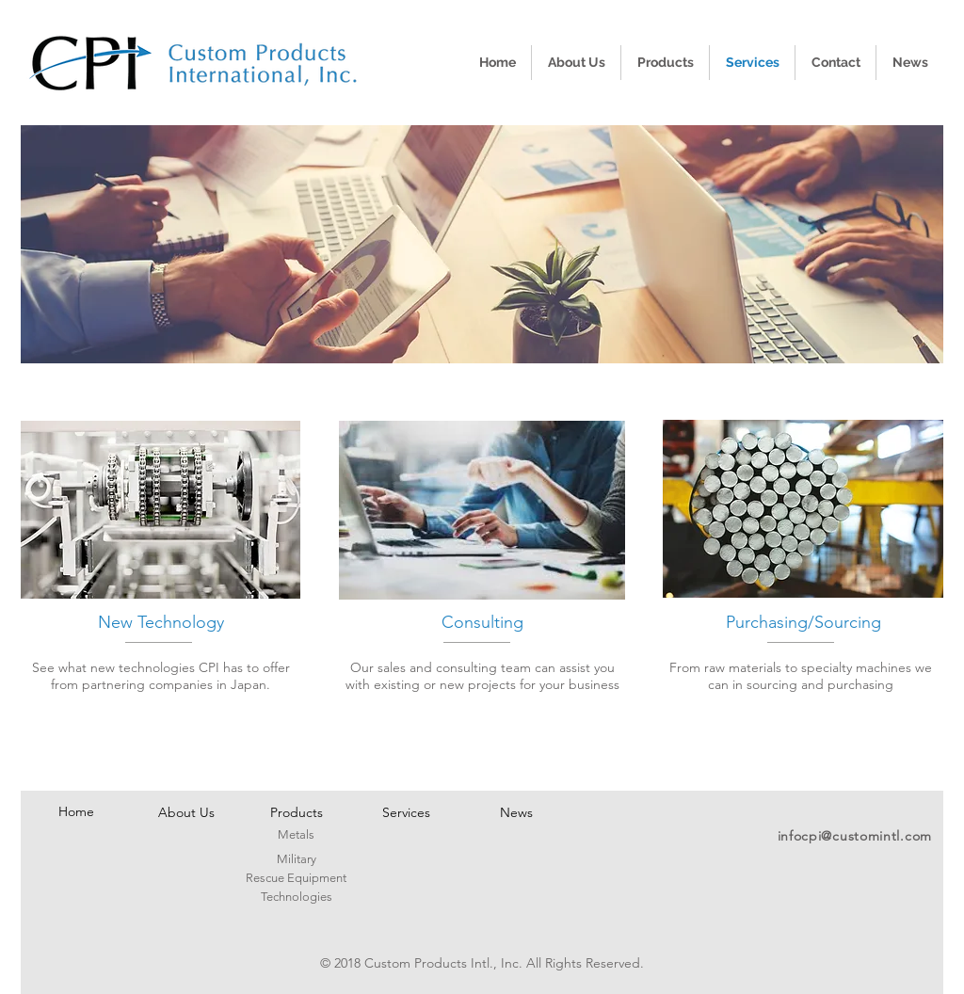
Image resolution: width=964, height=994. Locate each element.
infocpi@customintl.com (855, 835)
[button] (482, 244)
